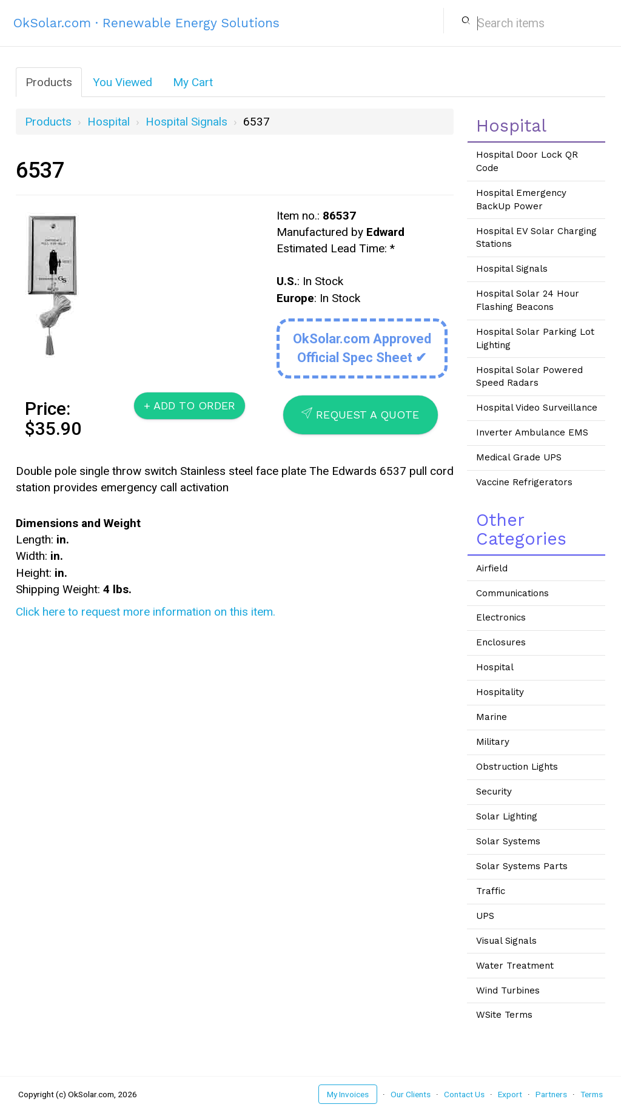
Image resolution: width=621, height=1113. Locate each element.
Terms (591, 1094)
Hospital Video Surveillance (536, 407)
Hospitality (500, 692)
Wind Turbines (508, 990)
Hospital (108, 122)
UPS (485, 915)
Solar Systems (508, 841)
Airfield (492, 568)
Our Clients (411, 1094)
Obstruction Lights (517, 766)
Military (492, 741)
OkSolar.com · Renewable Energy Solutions (146, 22)
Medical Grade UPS (519, 457)
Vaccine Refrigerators (524, 482)
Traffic (490, 891)
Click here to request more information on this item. (145, 612)
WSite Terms (504, 1014)
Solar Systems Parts (522, 866)
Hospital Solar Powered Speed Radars (529, 377)
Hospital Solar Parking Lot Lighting (535, 338)
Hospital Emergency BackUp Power (521, 199)
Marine (491, 716)
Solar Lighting (506, 816)
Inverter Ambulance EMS (532, 432)
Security (494, 791)
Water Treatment (515, 965)
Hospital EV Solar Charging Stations (536, 238)
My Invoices (348, 1094)
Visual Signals (506, 940)
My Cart (193, 82)
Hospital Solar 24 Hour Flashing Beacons (527, 300)
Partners (551, 1094)
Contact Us (464, 1094)
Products (48, 82)
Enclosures (501, 642)
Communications (512, 593)
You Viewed (122, 82)
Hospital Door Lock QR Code (527, 161)
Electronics (501, 617)
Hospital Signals (186, 122)
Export (510, 1094)
